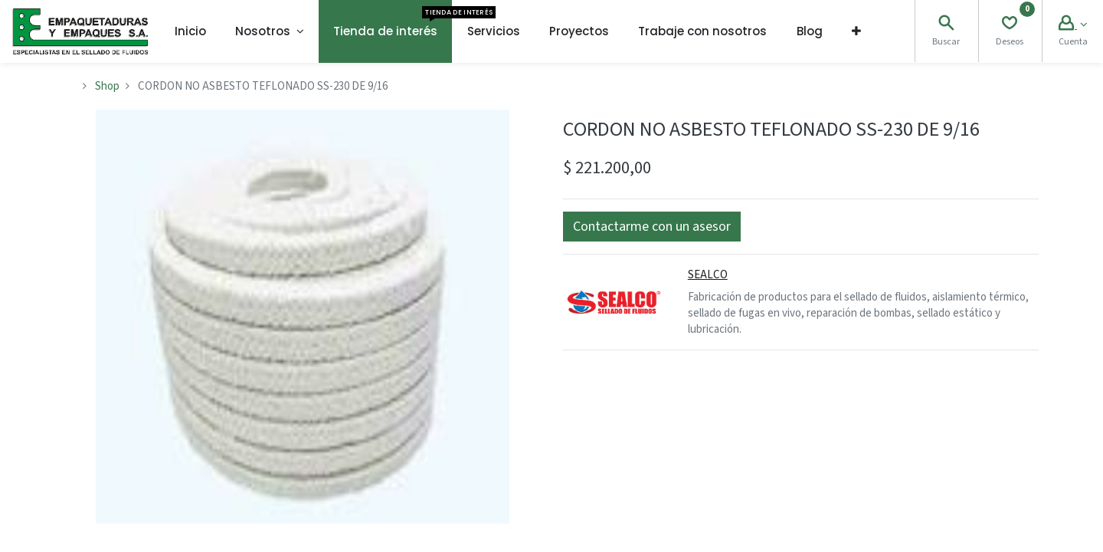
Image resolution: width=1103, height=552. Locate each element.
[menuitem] (190, 31)
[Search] (946, 25)
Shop (107, 86)
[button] (856, 31)
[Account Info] (1073, 25)
